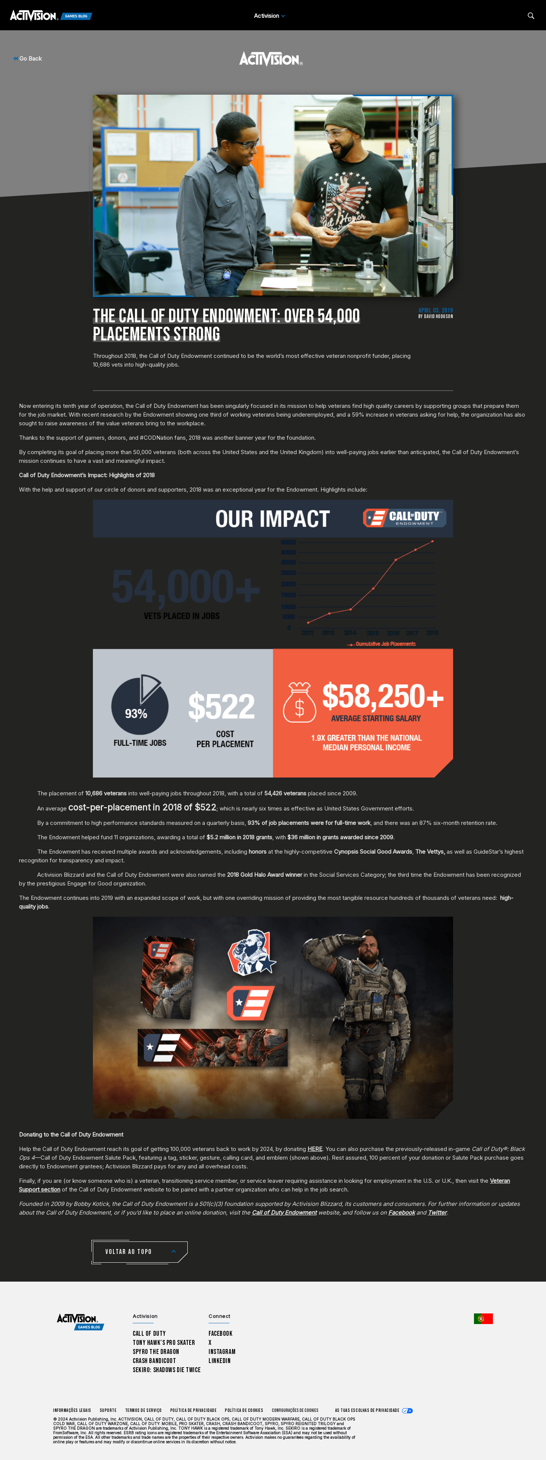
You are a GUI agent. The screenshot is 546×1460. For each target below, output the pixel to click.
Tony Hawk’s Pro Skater (164, 1343)
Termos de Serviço (143, 1410)
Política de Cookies (244, 1410)
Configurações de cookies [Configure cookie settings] (295, 1410)
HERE (315, 1148)
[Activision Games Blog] (51, 16)
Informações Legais (72, 1410)
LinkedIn (220, 1361)
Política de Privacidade (193, 1410)
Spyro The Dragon (156, 1352)
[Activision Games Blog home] (80, 1322)
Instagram (222, 1352)
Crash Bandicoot (154, 1361)
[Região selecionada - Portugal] (483, 1318)
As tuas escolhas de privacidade (367, 1410)
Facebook (221, 1334)
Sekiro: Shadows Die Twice (167, 1370)
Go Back (27, 58)
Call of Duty (149, 1334)
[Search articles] (531, 15)
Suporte (108, 1410)
